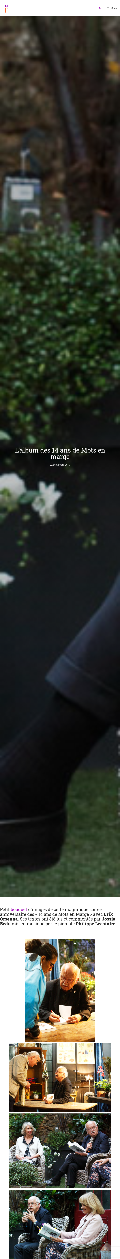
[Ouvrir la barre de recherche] (100, 8)
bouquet (19, 909)
